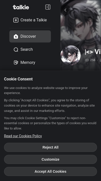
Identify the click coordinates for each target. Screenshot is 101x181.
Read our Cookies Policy (23, 136)
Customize (50, 159)
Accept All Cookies (50, 171)
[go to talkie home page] (22, 7)
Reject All (50, 147)
